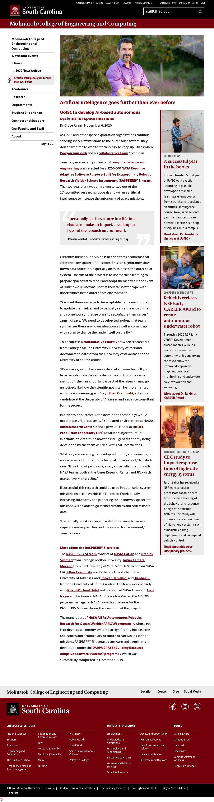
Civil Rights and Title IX (144, 788)
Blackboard (180, 751)
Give (203, 3)
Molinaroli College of (73, 24)
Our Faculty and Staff (27, 129)
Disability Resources (118, 772)
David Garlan (124, 554)
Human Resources (150, 740)
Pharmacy (74, 734)
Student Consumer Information (77, 788)
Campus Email (182, 740)
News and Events (25, 56)
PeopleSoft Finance (185, 766)
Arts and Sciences (16, 734)
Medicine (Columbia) (49, 749)
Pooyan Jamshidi (73, 153)
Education (12, 745)
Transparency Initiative (113, 788)
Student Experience (26, 113)
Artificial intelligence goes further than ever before (32, 80)
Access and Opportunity (153, 734)
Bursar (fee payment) (119, 758)
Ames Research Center (77, 427)
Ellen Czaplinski (120, 393)
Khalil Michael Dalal (83, 590)
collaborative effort (98, 342)
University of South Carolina (24, 788)
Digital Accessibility (174, 788)
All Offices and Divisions (153, 760)
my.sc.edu (179, 745)
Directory (184, 3)
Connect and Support (27, 121)
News (18, 63)
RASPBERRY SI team (81, 554)
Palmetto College (79, 760)
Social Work (75, 745)
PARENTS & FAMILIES (143, 3)
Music (41, 760)
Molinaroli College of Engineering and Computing (27, 44)
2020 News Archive (28, 71)
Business (11, 740)
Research (18, 97)
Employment (114, 734)
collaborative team (113, 153)
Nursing (42, 766)
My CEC (46, 144)
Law (40, 743)
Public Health (77, 740)
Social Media (192, 691)
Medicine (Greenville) (50, 754)
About (16, 136)
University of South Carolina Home (36, 10)
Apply (195, 3)
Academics (19, 89)
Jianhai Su (142, 578)
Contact (162, 691)
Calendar (165, 3)
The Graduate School (18, 760)
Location (146, 691)
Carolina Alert (181, 734)
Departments (21, 105)
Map (174, 3)
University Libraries (151, 754)
